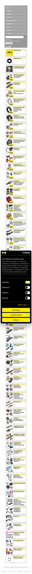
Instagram (19, 571)
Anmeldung (9, 43)
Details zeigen (22, 305)
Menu (7, 7)
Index (27, 567)
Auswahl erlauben (15, 315)
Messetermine (9, 23)
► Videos (8, 33)
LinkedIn (28, 571)
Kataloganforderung (11, 20)
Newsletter (9, 30)
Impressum (6, 567)
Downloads (9, 17)
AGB (10, 567)
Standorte (8, 14)
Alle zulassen (16, 310)
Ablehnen (16, 320)
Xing (24, 571)
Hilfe (13, 567)
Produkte (8, 10)
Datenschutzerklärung (20, 567)
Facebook (4, 571)
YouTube (9, 571)
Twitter (14, 571)
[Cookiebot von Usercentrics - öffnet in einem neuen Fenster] (23, 253)
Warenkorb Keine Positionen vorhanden (12, 40)
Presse (8, 27)
